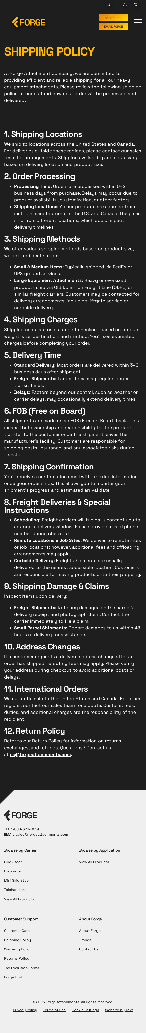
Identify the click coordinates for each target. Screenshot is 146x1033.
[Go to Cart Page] (125, 4)
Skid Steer (13, 862)
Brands (85, 940)
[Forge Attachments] (28, 22)
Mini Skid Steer (17, 880)
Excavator (12, 871)
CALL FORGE (113, 18)
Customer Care (17, 931)
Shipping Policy (17, 940)
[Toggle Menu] (138, 22)
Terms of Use (54, 1010)
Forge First (13, 977)
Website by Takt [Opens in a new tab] (119, 1010)
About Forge (90, 931)
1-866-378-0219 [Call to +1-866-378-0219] (25, 829)
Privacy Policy (25, 1010)
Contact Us (89, 949)
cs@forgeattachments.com (40, 755)
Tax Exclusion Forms (21, 968)
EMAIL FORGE (113, 26)
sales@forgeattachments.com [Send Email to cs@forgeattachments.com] (41, 834)
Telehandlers (15, 890)
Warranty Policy (18, 949)
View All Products (19, 899)
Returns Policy (16, 958)
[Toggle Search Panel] (108, 4)
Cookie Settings (85, 1010)
